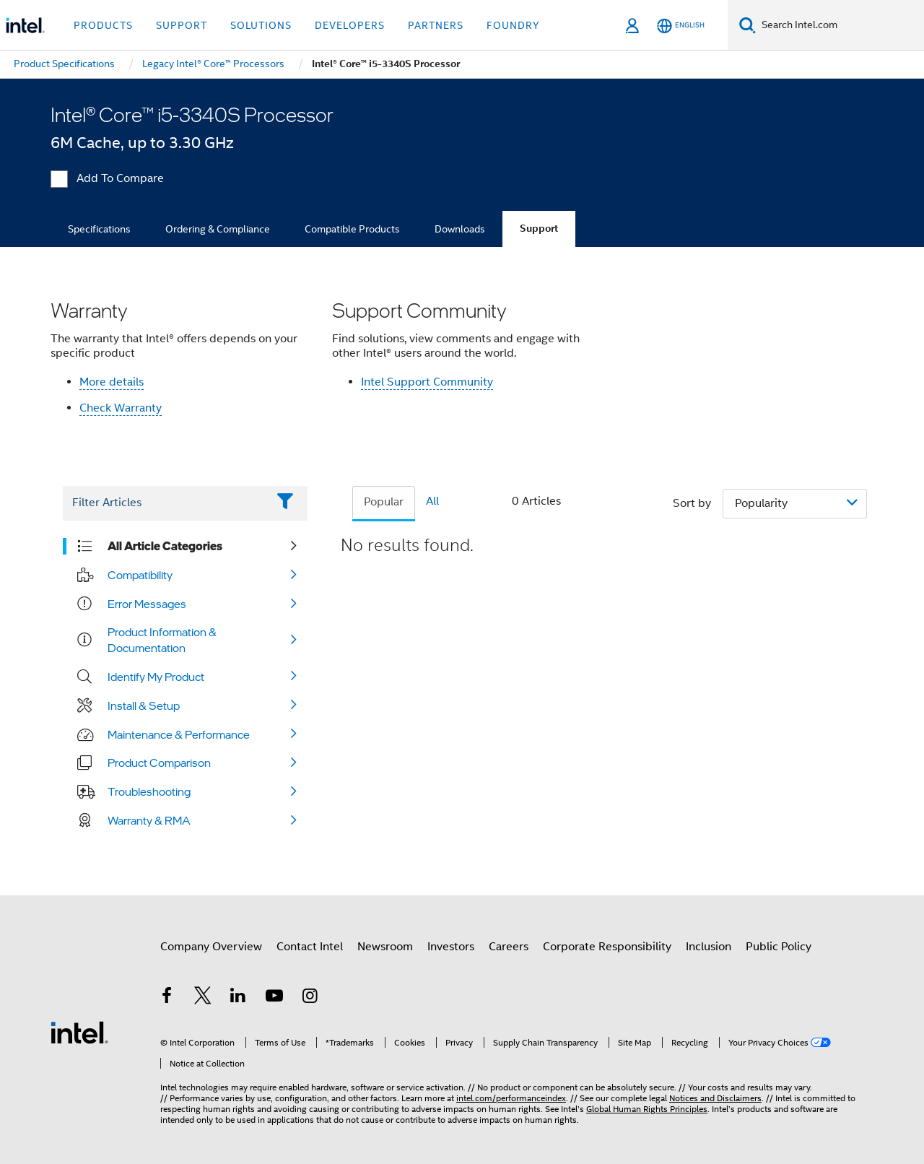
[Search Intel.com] (840, 25)
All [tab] (432, 501)
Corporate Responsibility (607, 946)
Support (539, 228)
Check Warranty (120, 408)
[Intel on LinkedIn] (238, 998)
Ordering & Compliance (217, 228)
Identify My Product (156, 676)
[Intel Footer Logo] (79, 1032)
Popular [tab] (384, 502)
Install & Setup (144, 705)
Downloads (460, 228)
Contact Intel (309, 946)
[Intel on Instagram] (309, 998)
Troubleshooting (149, 791)
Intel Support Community (427, 382)
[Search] (747, 25)
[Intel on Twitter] (203, 998)
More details (111, 382)
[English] (680, 26)
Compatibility (140, 575)
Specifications (99, 228)
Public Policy (778, 946)
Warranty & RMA (149, 820)
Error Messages (147, 603)
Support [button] (181, 25)
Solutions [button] (261, 25)
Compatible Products (352, 228)
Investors (450, 946)
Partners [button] (435, 25)
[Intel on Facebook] (166, 998)
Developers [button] (350, 25)
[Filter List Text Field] (165, 503)
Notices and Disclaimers (715, 1098)
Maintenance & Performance (179, 734)
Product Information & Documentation (162, 640)
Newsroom (385, 946)
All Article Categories (165, 546)
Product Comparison (159, 762)
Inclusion (708, 946)
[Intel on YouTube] (274, 998)
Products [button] (103, 25)
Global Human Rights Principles (646, 1108)
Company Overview (211, 946)
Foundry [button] (513, 25)
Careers (508, 946)
